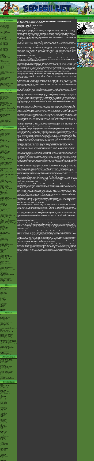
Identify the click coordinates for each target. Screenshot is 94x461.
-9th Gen (2, 66)
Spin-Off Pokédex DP (5, 57)
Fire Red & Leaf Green (5, 233)
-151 (1, 397)
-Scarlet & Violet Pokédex (6, 39)
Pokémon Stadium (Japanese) (6, 267)
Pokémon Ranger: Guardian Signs (7, 215)
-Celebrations (3, 410)
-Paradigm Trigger (4, 444)
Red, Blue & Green (4, 261)
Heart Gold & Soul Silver (5, 214)
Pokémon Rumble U (4, 197)
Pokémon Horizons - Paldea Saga (7, 110)
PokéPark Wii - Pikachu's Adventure (8, 220)
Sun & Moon (3, 157)
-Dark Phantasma (4, 448)
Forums (12, 17)
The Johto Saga (3, 98)
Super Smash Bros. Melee (5, 258)
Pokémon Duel (3, 187)
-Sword (1, 451)
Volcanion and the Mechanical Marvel (8, 343)
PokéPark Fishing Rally (5, 248)
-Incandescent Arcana (5, 445)
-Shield (1, 453)
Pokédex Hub (26, 17)
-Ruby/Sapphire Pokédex (5, 27)
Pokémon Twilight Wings (5, 119)
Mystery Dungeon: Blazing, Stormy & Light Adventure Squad (8, 218)
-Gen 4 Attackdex (4, 45)
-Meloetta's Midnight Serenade (7, 339)
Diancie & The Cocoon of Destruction (8, 341)
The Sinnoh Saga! (4, 102)
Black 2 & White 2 (4, 193)
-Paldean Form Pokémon (5, 88)
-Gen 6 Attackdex (4, 48)
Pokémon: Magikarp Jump (6, 162)
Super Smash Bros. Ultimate (6, 168)
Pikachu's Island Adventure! (6, 368)
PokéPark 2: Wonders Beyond (6, 200)
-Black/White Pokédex (5, 30)
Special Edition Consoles (5, 278)
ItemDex (2, 53)
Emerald (2, 234)
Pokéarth (50, 17)
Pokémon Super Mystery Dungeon (7, 182)
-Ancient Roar (3, 433)
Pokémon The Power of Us (6, 346)
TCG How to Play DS (5, 208)
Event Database (3, 84)
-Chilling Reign (3, 413)
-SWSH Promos (3, 426)
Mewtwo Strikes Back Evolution (7, 347)
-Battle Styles (3, 414)
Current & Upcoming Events (6, 83)
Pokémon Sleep (3, 136)
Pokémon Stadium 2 (4, 255)
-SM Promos (3, 427)
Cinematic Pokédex (4, 61)
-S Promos (2, 459)
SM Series (2, 310)
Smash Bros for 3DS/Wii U (6, 188)
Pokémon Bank (3, 173)
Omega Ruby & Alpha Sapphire (7, 171)
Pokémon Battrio (4, 228)
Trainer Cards (3, 389)
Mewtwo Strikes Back (5, 317)
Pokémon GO (3, 132)
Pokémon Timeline (4, 70)
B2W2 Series (3, 306)
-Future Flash (3, 432)
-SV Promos (2, 425)
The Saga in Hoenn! (4, 99)
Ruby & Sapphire (4, 232)
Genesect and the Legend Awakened (8, 340)
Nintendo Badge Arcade (5, 190)
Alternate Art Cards (4, 391)
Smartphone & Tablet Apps (6, 280)
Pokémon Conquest (4, 199)
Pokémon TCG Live (4, 155)
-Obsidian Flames (4, 398)
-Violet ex (2, 442)
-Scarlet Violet (3, 401)
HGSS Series (3, 304)
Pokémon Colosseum (4, 235)
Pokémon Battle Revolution (6, 221)
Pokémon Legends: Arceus (6, 142)
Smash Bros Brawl (4, 229)
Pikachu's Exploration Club (6, 370)
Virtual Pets (2, 281)
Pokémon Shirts (3, 78)
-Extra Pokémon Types (5, 387)
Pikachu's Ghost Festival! (5, 367)
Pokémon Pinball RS (4, 242)
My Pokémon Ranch (4, 227)
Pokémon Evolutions (4, 120)
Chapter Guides (3, 292)
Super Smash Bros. (4, 271)
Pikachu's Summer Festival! (6, 366)
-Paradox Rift (3, 396)
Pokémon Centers (4, 71)
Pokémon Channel (4, 239)
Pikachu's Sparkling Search (6, 372)
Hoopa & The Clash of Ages (6, 342)
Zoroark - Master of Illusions (6, 334)
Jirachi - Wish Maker (4, 324)
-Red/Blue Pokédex (4, 25)
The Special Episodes (4, 113)
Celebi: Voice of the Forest (6, 322)
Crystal (1, 254)
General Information (4, 287)
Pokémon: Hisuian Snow (5, 121)
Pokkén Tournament (4, 186)
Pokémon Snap (3, 264)
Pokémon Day (3, 76)
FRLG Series (3, 299)
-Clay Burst (2, 438)
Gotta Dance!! (3, 365)
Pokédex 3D (2, 203)
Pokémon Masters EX (5, 134)
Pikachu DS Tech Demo (5, 246)
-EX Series (2, 420)
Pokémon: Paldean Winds (5, 122)
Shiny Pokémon (3, 115)
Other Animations (4, 125)
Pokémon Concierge (4, 74)
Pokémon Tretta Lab (4, 196)
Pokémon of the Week (5, 65)
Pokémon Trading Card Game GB (7, 269)
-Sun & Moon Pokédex (5, 32)
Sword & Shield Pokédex (42, 17)
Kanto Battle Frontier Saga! (6, 101)
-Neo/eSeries (3, 421)
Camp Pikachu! (3, 364)
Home (8, 17)
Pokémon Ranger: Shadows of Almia (8, 223)
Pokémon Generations (5, 117)
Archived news (6, 22)
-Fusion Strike (3, 409)
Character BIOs (3, 289)
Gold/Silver (2, 252)
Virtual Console (3, 277)
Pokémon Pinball (4, 266)
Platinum (2, 213)
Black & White (3, 192)
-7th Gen (2, 68)
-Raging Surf (3, 435)
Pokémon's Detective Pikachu (6, 351)
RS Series (2, 298)
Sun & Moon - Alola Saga (5, 105)
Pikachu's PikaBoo (4, 362)
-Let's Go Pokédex (4, 33)
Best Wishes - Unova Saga (6, 103)
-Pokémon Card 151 (4, 436)
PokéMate (2, 250)
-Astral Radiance (4, 407)
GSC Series (2, 297)
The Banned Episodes (5, 114)
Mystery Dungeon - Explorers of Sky (8, 222)
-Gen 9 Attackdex (4, 51)
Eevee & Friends (3, 376)
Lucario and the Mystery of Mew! (7, 327)
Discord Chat (3, 82)
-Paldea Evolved (3, 399)
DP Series (2, 302)
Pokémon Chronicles (4, 111)
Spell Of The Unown (4, 319)
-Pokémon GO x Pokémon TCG (7, 406)
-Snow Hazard (3, 437)
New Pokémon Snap (4, 152)
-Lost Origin (3, 404)
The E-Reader (3, 249)
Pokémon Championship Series (7, 72)
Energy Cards (3, 390)
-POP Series (2, 430)
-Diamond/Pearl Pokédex (5, 28)
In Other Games (3, 275)
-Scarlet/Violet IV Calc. (5, 63)
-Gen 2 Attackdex (4, 43)
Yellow (1, 262)
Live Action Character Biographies (7, 354)
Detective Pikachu (4, 165)
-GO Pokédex (3, 38)
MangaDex (2, 288)
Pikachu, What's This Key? (6, 377)
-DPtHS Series (3, 419)
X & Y (1, 170)
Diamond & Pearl (4, 211)
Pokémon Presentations (5, 77)
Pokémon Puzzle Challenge (6, 256)
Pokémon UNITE (4, 135)
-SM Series (2, 415)
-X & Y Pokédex (3, 31)
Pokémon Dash (3, 238)
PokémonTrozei (3, 245)
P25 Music (2, 73)
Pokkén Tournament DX (5, 164)
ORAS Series (3, 309)
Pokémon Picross (4, 184)
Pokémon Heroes (4, 323)
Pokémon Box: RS (4, 240)
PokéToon (2, 124)
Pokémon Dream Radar (5, 194)
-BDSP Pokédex (3, 36)
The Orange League (4, 97)
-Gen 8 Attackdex (4, 50)
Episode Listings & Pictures (6, 92)
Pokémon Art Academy (5, 176)
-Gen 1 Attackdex (4, 42)
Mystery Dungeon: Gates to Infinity (8, 198)
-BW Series (2, 418)
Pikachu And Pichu (4, 361)
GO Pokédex (33, 17)
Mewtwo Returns (4, 321)
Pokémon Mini (3, 257)
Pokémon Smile (3, 150)
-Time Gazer (3, 450)
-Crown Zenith (3, 402)
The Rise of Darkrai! (4, 330)
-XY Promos (3, 428)
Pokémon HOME (4, 144)
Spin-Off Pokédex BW (5, 59)
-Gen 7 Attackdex (4, 49)
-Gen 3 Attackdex (4, 44)
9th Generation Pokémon (5, 85)
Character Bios (3, 95)
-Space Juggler (3, 449)
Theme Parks (3, 79)
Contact (16, 17)
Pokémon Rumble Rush (5, 163)
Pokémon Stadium (4, 268)
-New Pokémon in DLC (5, 86)
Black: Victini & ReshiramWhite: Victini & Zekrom (6, 336)
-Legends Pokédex (4, 37)
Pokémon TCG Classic (5, 393)
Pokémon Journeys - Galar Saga (7, 107)
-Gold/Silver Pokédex (5, 26)
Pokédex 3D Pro (3, 204)
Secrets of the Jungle (4, 348)
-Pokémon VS (3, 455)
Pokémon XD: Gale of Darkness (7, 237)
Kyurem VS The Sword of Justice (7, 337)
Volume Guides (3, 293)
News (1, 22)
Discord (20, 17)
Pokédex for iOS (3, 209)
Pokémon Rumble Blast (5, 202)
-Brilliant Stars (3, 408)
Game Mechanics (4, 62)
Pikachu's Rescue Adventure (6, 360)
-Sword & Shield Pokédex (5, 35)
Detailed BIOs (3, 291)
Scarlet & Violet (3, 130)
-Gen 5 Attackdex (4, 47)
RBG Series (2, 294)
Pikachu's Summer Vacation (6, 359)
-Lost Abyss (2, 447)
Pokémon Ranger (4, 243)
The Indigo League (4, 96)
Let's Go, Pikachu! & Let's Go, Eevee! (8, 159)
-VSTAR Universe (4, 443)
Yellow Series (3, 296)
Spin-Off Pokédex (4, 56)
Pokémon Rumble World (5, 181)
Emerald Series (3, 300)
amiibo (1, 283)
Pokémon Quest (3, 167)
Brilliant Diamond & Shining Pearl (7, 141)
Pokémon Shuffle (4, 180)
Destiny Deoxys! (4, 325)
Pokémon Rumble (4, 216)
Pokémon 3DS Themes (5, 279)
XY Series (2, 308)
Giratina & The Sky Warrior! (6, 331)
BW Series (2, 305)
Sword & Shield (3, 140)
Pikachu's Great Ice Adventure (6, 371)
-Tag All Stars (3, 454)
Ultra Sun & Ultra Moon (5, 158)
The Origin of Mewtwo (5, 316)
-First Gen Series (4, 422)
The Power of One (4, 318)
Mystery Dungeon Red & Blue (7, 244)
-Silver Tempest (3, 403)
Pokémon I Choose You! (5, 345)
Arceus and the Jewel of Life (6, 333)
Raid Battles (2, 392)
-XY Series (2, 416)
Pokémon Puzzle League (5, 263)
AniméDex (2, 93)
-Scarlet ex (2, 441)
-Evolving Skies (3, 412)
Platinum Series (3, 303)
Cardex (1, 60)
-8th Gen (2, 67)
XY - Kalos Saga (4, 104)
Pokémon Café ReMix (5, 133)
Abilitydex (2, 55)
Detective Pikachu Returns (6, 138)
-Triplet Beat (3, 439)
